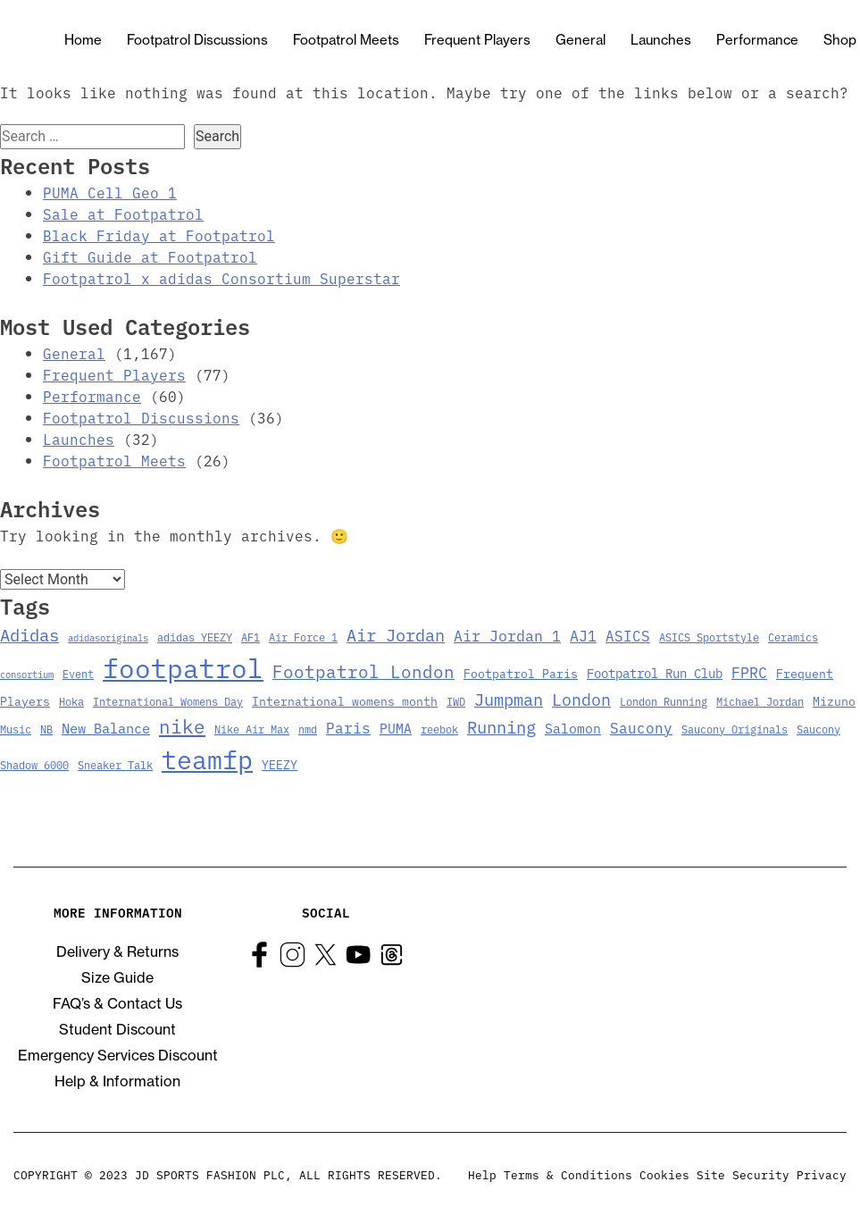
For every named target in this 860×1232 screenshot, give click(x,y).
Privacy (822, 1174)
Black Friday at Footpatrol (159, 235)
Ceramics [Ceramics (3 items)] (793, 636)
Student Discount (117, 1029)
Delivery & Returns (117, 951)
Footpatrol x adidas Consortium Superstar (221, 278)
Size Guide (117, 977)
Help (482, 1174)
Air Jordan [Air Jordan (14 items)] (396, 634)
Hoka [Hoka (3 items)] (71, 700)
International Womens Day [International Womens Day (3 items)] (168, 700)
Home (83, 39)
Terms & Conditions (568, 1174)
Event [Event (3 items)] (78, 673)
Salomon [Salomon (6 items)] (573, 727)
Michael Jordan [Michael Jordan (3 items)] (760, 700)
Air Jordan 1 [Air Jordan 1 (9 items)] (507, 634)
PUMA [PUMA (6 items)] (396, 727)
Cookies (664, 1174)
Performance (757, 39)
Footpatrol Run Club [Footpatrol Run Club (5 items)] (654, 673)
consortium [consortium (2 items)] (27, 674)
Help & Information (117, 1081)
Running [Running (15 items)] (501, 726)
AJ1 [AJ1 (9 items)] (583, 634)
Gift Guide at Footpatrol (150, 256)
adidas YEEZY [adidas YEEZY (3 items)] (194, 636)
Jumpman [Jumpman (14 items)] (508, 698)
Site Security (743, 1174)
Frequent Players (477, 39)
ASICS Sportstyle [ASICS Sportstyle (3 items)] (709, 636)
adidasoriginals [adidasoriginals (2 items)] (108, 637)
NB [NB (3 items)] (46, 728)
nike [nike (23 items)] (182, 725)
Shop (839, 39)
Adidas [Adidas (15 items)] (29, 634)
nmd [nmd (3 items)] (307, 728)
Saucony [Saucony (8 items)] (641, 727)
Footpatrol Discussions (197, 39)
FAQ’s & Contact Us (117, 1003)
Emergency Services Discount (118, 1055)
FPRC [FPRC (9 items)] (749, 671)
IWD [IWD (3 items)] (456, 700)
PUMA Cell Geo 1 (110, 192)
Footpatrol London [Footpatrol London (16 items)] (363, 670)
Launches (660, 39)
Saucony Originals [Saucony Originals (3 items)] (734, 728)
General (580, 39)
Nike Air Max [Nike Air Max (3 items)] (251, 728)
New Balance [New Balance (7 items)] (106, 727)
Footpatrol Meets (346, 39)
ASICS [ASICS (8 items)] (627, 635)
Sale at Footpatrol (123, 213)
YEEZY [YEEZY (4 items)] (279, 764)
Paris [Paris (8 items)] (348, 727)
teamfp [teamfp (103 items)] (207, 758)
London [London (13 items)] (581, 698)
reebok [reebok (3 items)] (439, 728)
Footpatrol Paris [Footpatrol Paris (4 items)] (520, 673)
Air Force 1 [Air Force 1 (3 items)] (303, 636)
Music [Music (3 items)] (15, 728)
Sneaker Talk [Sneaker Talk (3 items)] (115, 764)
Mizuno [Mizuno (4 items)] (834, 700)
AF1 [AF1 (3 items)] (250, 636)
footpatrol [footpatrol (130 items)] (183, 666)
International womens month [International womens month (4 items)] (345, 700)
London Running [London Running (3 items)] (663, 700)
